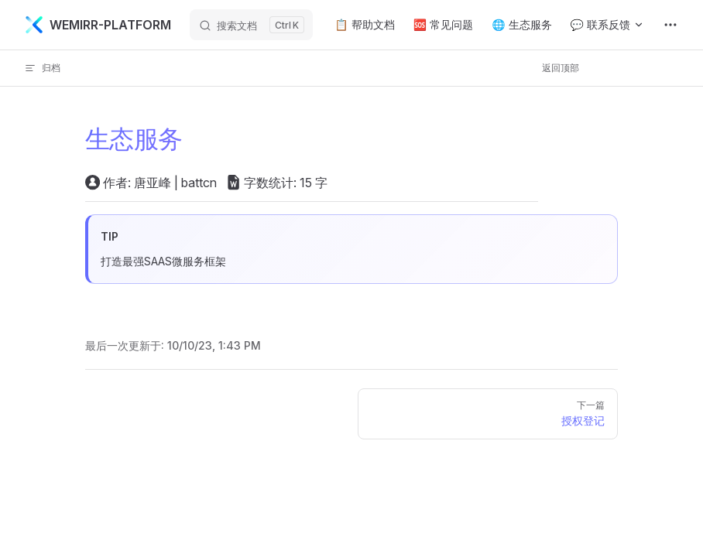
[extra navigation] (670, 25)
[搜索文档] (251, 24)
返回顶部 (560, 67)
